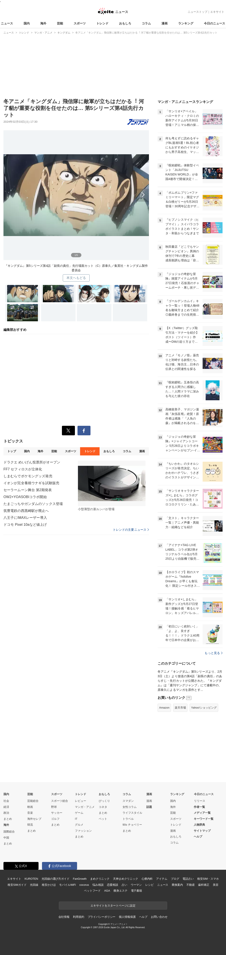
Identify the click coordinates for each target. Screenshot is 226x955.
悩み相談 (97, 884)
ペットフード (92, 890)
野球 (54, 807)
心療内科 (147, 878)
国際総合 (9, 831)
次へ (76, 193)
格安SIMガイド (17, 884)
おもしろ (125, 23)
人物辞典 (199, 824)
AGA (107, 890)
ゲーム (79, 812)
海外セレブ (34, 818)
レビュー (80, 800)
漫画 (164, 23)
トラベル (128, 818)
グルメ (79, 824)
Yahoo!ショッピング (204, 707)
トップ (11, 451)
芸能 (60, 23)
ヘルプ (198, 836)
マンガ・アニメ (85, 807)
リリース (199, 800)
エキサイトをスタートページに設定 (113, 905)
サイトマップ (202, 830)
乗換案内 (177, 884)
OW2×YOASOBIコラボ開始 (25, 497)
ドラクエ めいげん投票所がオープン (31, 462)
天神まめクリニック (125, 878)
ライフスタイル (132, 812)
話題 (149, 807)
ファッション (83, 830)
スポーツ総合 (59, 800)
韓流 (30, 824)
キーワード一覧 (203, 818)
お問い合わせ (159, 916)
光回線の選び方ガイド (55, 878)
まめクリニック (100, 878)
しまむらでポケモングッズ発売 (27, 476)
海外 (43, 23)
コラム (146, 23)
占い (124, 884)
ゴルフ (55, 818)
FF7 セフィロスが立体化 (22, 469)
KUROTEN (31, 878)
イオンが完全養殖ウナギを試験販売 (31, 483)
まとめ (7, 818)
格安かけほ (49, 884)
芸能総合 (33, 800)
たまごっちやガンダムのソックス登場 (33, 504)
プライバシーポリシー (102, 916)
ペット (103, 818)
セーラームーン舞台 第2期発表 (27, 490)
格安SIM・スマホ (208, 878)
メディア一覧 (202, 812)
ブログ (175, 878)
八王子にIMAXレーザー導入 (25, 517)
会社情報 (63, 916)
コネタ (103, 807)
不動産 (190, 884)
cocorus (84, 884)
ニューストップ (197, 11)
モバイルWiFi (67, 884)
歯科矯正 (203, 884)
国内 (27, 23)
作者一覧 (199, 807)
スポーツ (80, 23)
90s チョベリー (132, 824)
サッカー (56, 812)
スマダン (128, 800)
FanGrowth (80, 878)
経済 (6, 807)
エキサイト (217, 11)
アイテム (161, 878)
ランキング (185, 23)
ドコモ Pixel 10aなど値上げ (25, 524)
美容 (215, 884)
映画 (30, 807)
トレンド (102, 23)
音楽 (30, 812)
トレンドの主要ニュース (131, 529)
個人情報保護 (127, 916)
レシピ (149, 884)
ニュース (7, 23)
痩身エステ (120, 890)
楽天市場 (180, 707)
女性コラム (130, 807)
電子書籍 (136, 890)
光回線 (34, 884)
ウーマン (136, 884)
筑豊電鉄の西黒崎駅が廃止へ (26, 511)
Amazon (164, 707)
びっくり (104, 800)
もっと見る (214, 653)
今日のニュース (214, 23)
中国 (6, 837)
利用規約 (78, 916)
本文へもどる (76, 278)
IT (76, 818)
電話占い (188, 878)
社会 (6, 800)
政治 (6, 812)
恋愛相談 (112, 884)
